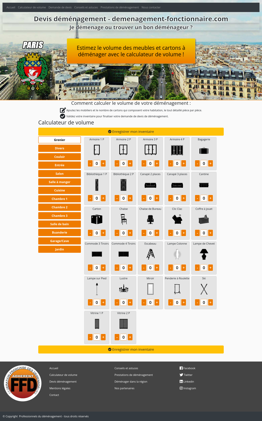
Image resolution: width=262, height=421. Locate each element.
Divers (59, 148)
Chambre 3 (60, 216)
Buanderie (59, 232)
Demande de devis (60, 7)
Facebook (187, 368)
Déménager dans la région (130, 381)
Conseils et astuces (86, 7)
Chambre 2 (60, 207)
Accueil (11, 7)
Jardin (59, 249)
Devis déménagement (63, 381)
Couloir (59, 157)
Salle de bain (59, 224)
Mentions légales (59, 388)
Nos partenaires (124, 388)
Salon (59, 174)
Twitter (186, 375)
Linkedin (187, 381)
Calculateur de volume (32, 7)
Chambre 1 (60, 199)
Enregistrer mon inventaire (131, 131)
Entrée (59, 165)
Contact (54, 395)
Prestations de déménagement (120, 7)
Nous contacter (151, 7)
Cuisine (59, 190)
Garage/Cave (59, 241)
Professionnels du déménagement (40, 416)
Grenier (59, 140)
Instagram (188, 388)
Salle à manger (59, 182)
